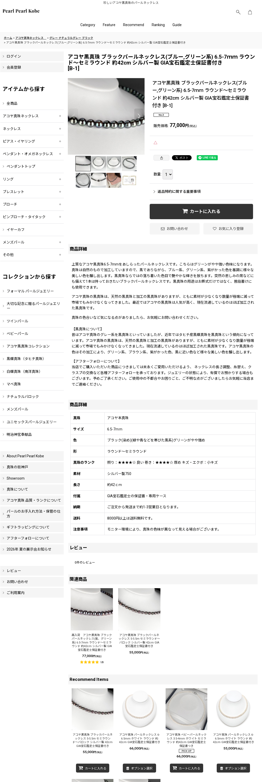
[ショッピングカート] (250, 12)
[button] (238, 12)
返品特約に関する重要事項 (177, 191)
